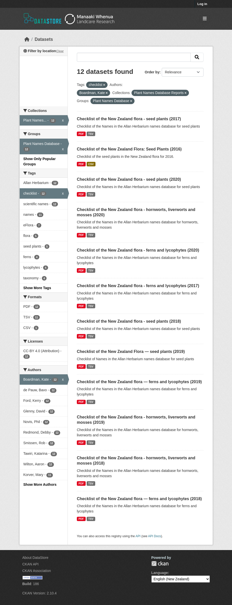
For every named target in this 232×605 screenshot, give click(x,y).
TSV (90, 133)
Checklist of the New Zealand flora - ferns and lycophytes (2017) (138, 286)
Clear (60, 51)
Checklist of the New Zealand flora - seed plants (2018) (129, 321)
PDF (81, 133)
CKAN (160, 563)
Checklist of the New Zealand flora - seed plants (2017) (129, 119)
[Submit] (197, 57)
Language (159, 573)
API (138, 536)
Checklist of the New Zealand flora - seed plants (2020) (129, 179)
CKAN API (30, 564)
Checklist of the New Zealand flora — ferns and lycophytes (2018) (139, 499)
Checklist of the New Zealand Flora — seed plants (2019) (131, 351)
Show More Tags (37, 288)
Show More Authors (40, 484)
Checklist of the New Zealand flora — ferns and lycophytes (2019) (139, 382)
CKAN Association (36, 571)
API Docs (154, 536)
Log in (202, 4)
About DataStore (35, 558)
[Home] (26, 39)
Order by (152, 72)
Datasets (44, 39)
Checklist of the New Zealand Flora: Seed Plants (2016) (129, 149)
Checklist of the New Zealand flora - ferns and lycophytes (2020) (138, 250)
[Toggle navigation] (205, 18)
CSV (91, 164)
